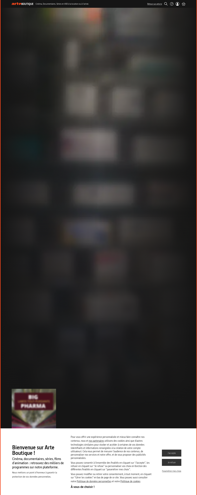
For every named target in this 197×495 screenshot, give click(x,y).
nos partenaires (96, 441)
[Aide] (171, 4)
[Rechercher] (166, 4)
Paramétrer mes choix (171, 471)
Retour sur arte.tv (154, 3)
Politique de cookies (130, 481)
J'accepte (172, 452)
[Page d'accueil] (22, 4)
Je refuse (172, 462)
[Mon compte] (177, 4)
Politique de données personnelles (94, 481)
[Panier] (183, 4)
